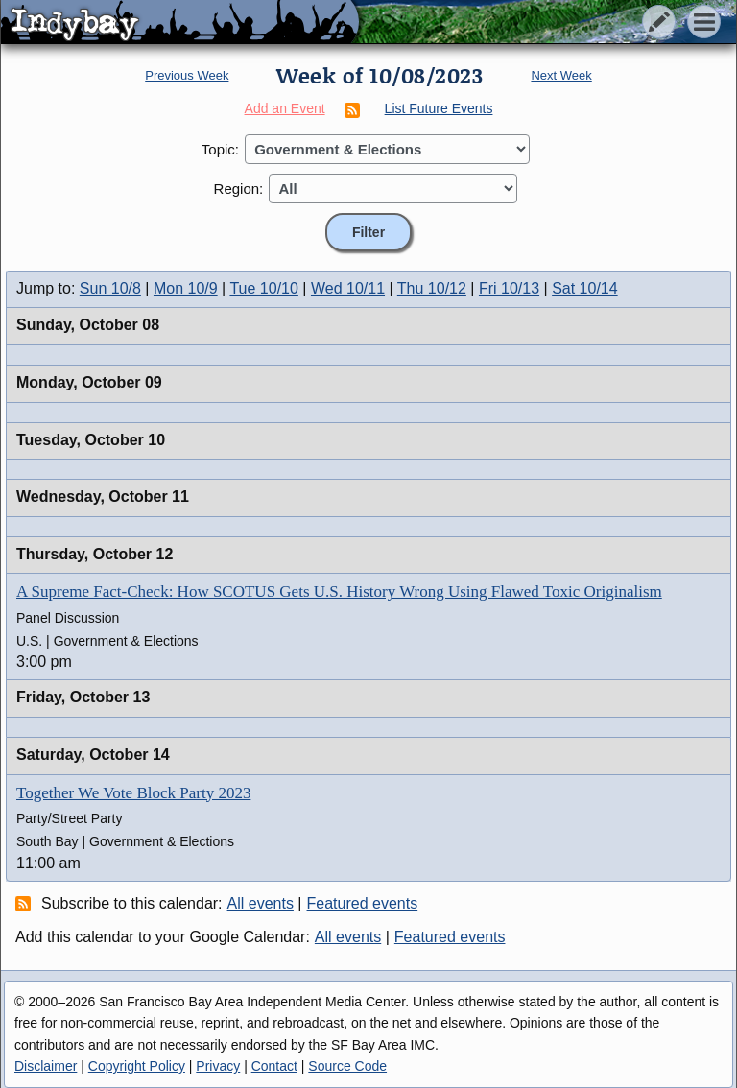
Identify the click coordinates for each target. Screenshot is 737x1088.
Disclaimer (45, 1066)
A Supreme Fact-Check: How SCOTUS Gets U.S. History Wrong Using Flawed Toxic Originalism (339, 591)
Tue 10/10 (263, 288)
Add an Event (285, 108)
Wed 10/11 (348, 288)
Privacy (218, 1066)
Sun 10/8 (110, 288)
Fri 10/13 (509, 288)
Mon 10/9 (186, 288)
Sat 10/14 (585, 288)
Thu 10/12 (431, 288)
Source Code (347, 1066)
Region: (239, 188)
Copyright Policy (136, 1066)
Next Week (561, 75)
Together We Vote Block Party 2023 (133, 793)
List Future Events (439, 108)
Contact (274, 1066)
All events (260, 903)
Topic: (220, 149)
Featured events (362, 903)
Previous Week (186, 75)
